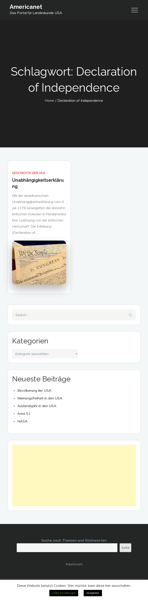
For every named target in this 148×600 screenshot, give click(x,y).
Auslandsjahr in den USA (36, 406)
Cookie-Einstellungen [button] (64, 593)
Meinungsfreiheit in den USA (39, 398)
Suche (126, 547)
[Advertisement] (74, 475)
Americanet (26, 7)
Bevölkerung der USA (34, 390)
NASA (22, 421)
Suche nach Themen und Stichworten (74, 540)
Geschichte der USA (28, 173)
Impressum (74, 564)
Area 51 (23, 413)
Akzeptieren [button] (92, 593)
